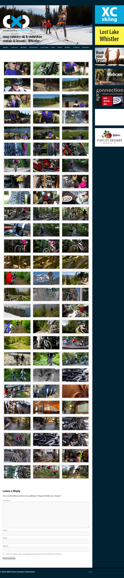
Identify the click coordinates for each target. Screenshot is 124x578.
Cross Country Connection (23, 572)
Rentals (23, 47)
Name (5, 530)
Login (90, 572)
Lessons (14, 47)
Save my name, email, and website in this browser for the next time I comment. (33, 554)
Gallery (67, 47)
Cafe (53, 47)
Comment (7, 500)
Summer (85, 47)
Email (5, 538)
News (60, 47)
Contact (76, 47)
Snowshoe (33, 47)
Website (5, 546)
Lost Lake (44, 47)
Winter (5, 47)
